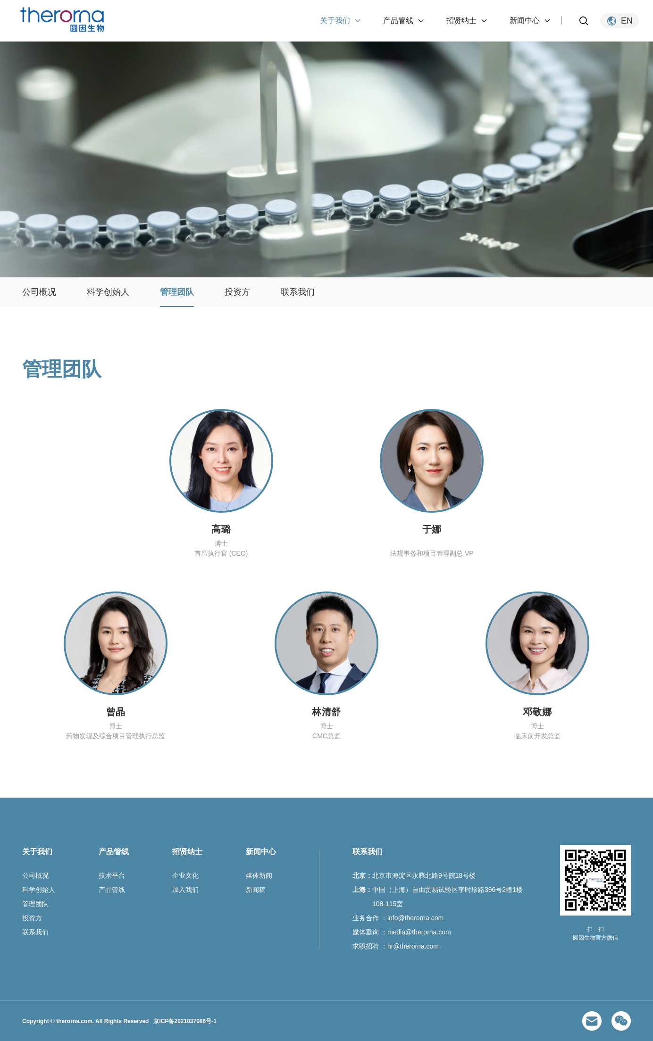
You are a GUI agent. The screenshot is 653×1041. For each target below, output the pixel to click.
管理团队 (177, 292)
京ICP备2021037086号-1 (184, 1021)
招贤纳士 (461, 21)
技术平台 (112, 875)
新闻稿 (256, 889)
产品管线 (398, 21)
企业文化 (185, 875)
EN (627, 20)
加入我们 (185, 889)
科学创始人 (108, 292)
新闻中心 (525, 21)
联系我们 (298, 292)
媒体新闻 (259, 875)
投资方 (237, 292)
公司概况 (39, 292)
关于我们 (335, 21)
